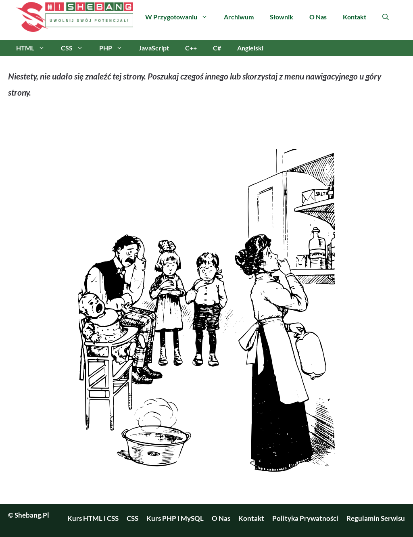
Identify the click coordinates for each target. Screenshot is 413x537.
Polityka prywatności (305, 518)
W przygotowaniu (180, 17)
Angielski (250, 48)
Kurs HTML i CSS (93, 518)
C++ (191, 48)
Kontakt (354, 17)
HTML (34, 48)
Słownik (281, 17)
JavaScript (154, 48)
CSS (76, 48)
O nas (318, 17)
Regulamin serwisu (375, 518)
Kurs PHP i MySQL (175, 518)
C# (217, 48)
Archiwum (239, 17)
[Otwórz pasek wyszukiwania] (385, 17)
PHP (115, 48)
